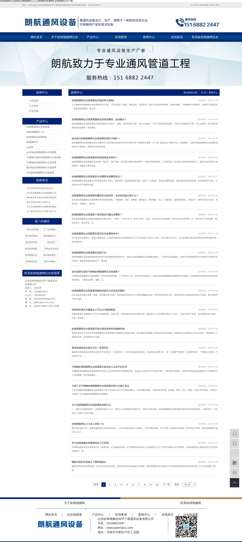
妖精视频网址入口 (35, 132)
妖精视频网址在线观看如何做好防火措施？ (93, 100)
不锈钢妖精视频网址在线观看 (41, 162)
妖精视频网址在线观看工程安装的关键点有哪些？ (97, 214)
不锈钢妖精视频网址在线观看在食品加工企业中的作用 (99, 366)
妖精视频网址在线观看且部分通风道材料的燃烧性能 (98, 328)
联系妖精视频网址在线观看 (205, 38)
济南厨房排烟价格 (33, 261)
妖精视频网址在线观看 (37, 127)
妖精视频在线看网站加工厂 (51, 236)
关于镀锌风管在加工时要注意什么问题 (43, 211)
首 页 (203, 92)
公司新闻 (33, 101)
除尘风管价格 (33, 229)
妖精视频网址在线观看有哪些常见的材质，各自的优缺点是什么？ (105, 195)
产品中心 (93, 37)
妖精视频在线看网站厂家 (33, 255)
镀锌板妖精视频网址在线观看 (41, 167)
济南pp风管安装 (51, 249)
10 (157, 484)
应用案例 (121, 37)
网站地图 (204, 5)
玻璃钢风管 (32, 142)
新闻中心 (149, 37)
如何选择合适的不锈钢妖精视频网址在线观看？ (96, 271)
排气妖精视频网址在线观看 (33, 236)
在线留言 (177, 37)
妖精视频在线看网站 (36, 137)
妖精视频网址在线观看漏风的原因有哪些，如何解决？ (99, 119)
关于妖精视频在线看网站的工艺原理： (91, 443)
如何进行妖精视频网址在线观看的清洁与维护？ (96, 138)
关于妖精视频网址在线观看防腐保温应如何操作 (43, 207)
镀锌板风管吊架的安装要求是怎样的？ (43, 197)
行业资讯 (33, 106)
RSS (212, 5)
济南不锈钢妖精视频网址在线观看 (51, 261)
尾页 (177, 484)
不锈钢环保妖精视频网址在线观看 (43, 157)
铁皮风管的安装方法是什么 (38, 202)
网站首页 (36, 37)
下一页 (166, 484)
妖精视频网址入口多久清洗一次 (88, 424)
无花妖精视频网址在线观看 (40, 172)
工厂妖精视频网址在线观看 (51, 229)
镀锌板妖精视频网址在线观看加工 (51, 255)
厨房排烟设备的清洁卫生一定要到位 (90, 347)
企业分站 (195, 5)
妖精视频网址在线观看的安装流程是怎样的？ (95, 157)
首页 (96, 484)
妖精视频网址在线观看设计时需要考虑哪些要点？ (97, 176)
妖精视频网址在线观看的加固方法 (89, 252)
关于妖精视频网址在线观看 (64, 38)
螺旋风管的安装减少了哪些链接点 (89, 462)
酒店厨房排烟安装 (33, 242)
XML (218, 5)
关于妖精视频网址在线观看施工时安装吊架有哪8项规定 (43, 193)
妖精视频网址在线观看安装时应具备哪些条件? (95, 233)
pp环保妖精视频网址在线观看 (41, 152)
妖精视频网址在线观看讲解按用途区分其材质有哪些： (99, 290)
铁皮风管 (51, 242)
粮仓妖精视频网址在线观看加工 (33, 249)
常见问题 (33, 111)
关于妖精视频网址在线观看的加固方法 (91, 405)
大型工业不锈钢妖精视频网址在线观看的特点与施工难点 (100, 386)
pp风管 (29, 147)
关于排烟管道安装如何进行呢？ (40, 188)
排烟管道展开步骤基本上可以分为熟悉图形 (93, 309)
